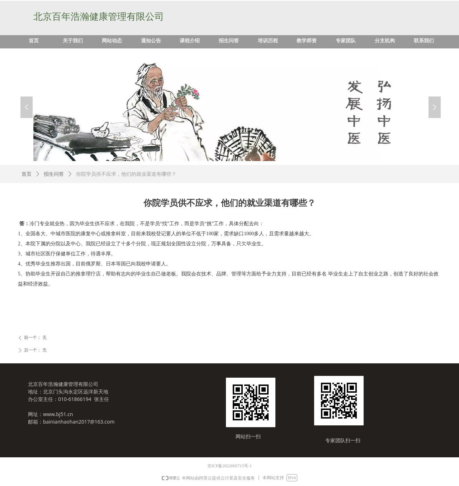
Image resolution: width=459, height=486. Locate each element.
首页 (27, 174)
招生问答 (54, 174)
